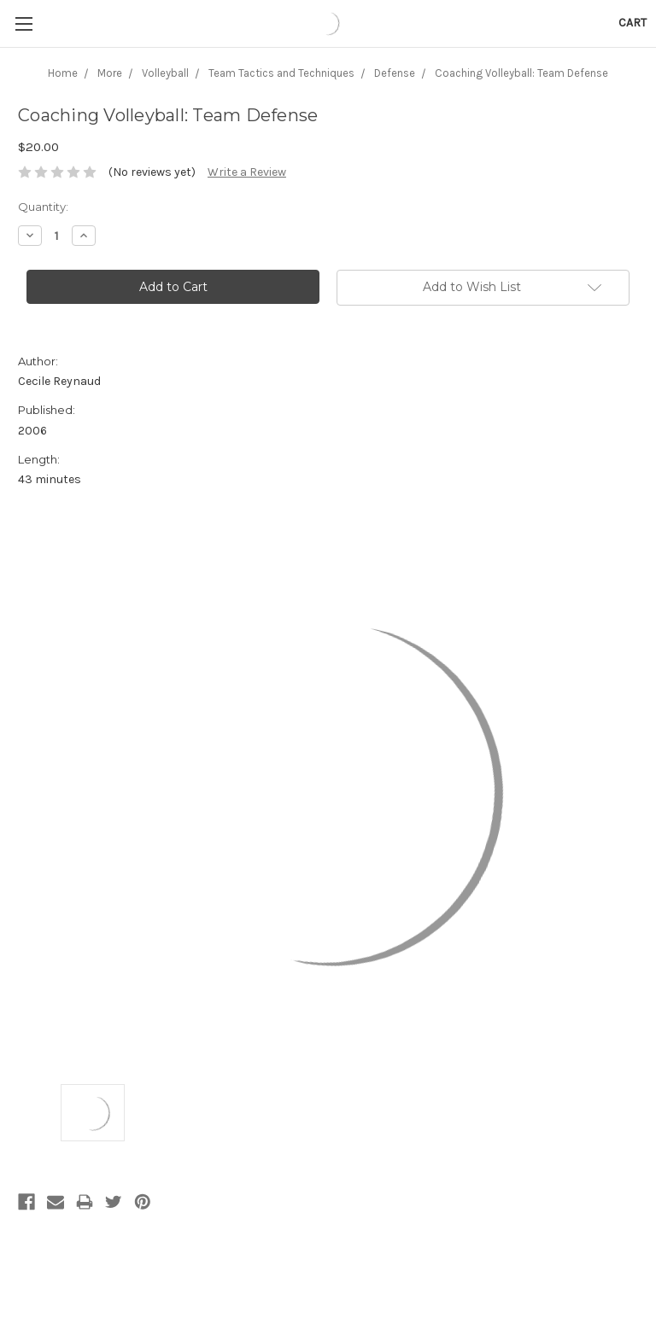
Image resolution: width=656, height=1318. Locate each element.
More (109, 73)
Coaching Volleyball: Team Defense (521, 73)
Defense (394, 73)
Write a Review (247, 172)
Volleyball (165, 73)
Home (63, 73)
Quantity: (43, 206)
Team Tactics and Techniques (281, 73)
